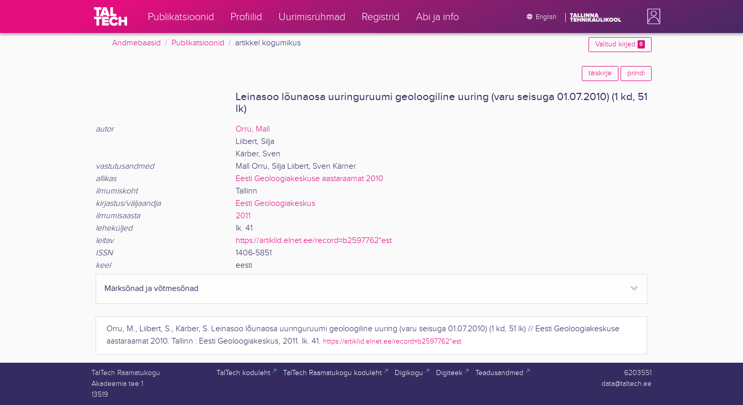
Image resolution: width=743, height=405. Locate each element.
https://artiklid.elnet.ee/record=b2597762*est (314, 241)
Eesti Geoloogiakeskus (275, 203)
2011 (243, 216)
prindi (636, 73)
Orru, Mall (253, 129)
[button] (651, 16)
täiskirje (600, 73)
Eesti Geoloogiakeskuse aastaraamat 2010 (309, 179)
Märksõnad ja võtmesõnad (151, 289)
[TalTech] (110, 16)
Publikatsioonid (198, 43)
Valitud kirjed (620, 44)
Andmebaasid (136, 43)
